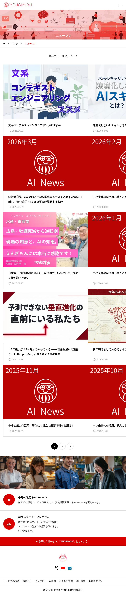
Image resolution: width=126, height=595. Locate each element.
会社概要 (80, 581)
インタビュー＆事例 (45, 581)
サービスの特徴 (11, 581)
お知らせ (27, 581)
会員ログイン (95, 581)
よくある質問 (66, 581)
